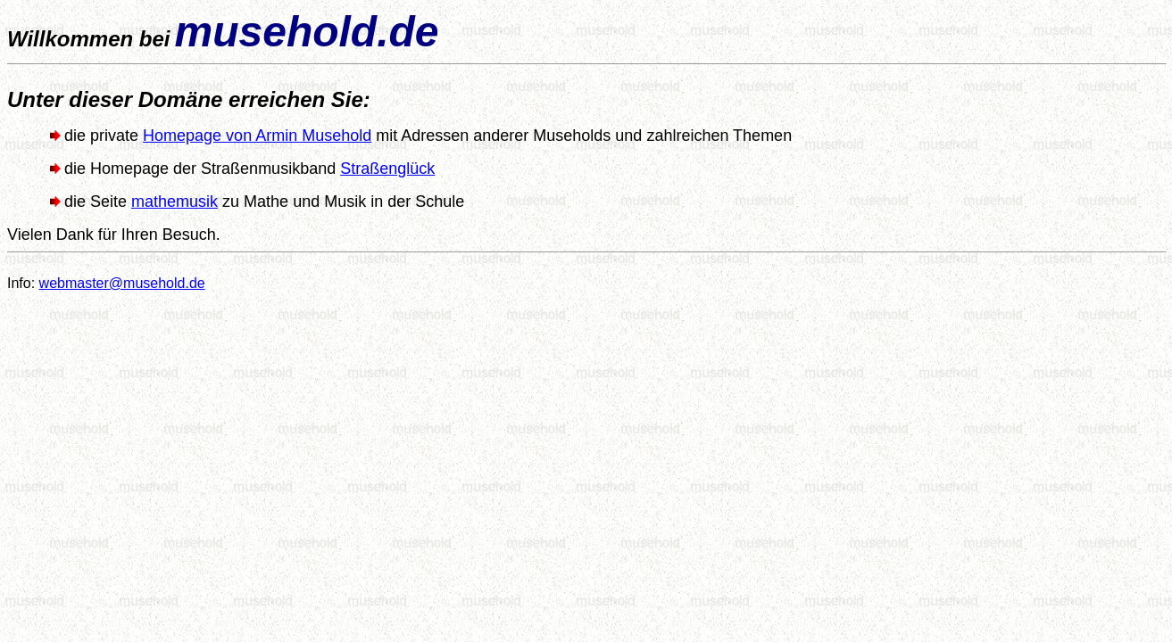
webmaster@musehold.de (122, 283)
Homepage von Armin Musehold (257, 135)
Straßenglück (387, 168)
